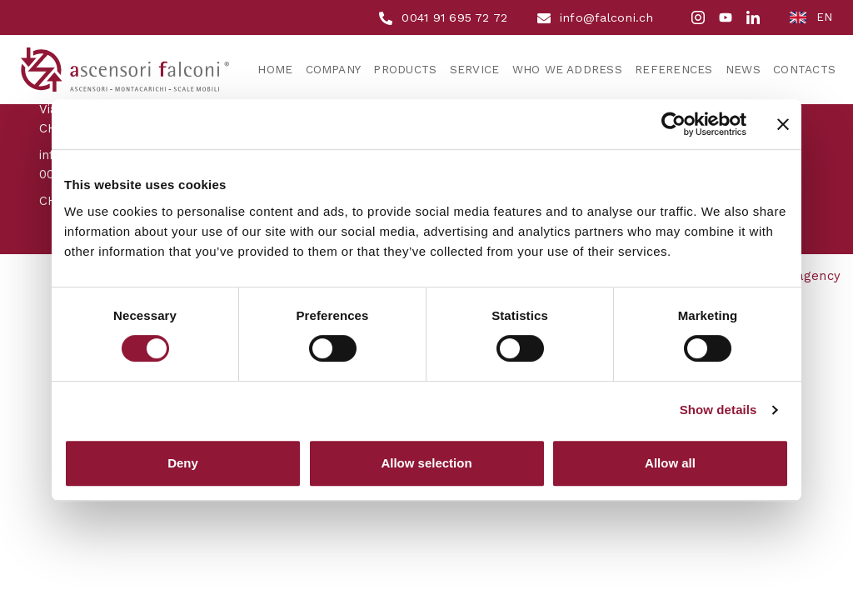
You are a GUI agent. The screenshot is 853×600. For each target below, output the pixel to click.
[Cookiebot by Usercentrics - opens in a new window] (673, 124)
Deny (182, 463)
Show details (718, 409)
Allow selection (426, 463)
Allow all (670, 463)
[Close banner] (783, 124)
